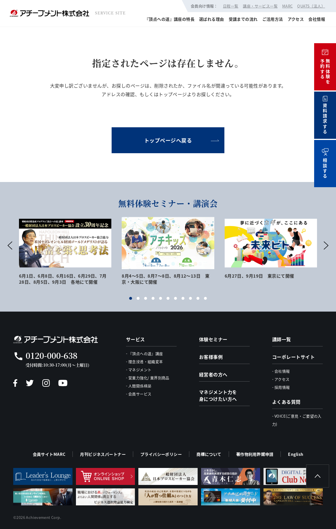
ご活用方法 (272, 19)
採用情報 (282, 387)
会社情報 (316, 19)
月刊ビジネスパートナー (103, 454)
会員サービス (139, 394)
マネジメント (139, 369)
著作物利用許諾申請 (255, 454)
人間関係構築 (139, 385)
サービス (135, 339)
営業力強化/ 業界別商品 (148, 377)
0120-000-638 (51, 355)
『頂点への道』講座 (145, 353)
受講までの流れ (243, 19)
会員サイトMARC (49, 454)
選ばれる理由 (211, 19)
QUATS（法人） (311, 6)
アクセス (296, 19)
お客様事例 (211, 356)
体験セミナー (213, 339)
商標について (209, 454)
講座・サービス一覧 (260, 6)
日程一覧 (230, 6)
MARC (287, 6)
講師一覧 (281, 339)
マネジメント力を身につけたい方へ (218, 395)
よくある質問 (286, 401)
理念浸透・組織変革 (145, 361)
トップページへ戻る (168, 140)
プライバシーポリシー (161, 454)
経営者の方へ (213, 374)
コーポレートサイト (293, 356)
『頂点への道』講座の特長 (169, 19)
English (295, 454)
